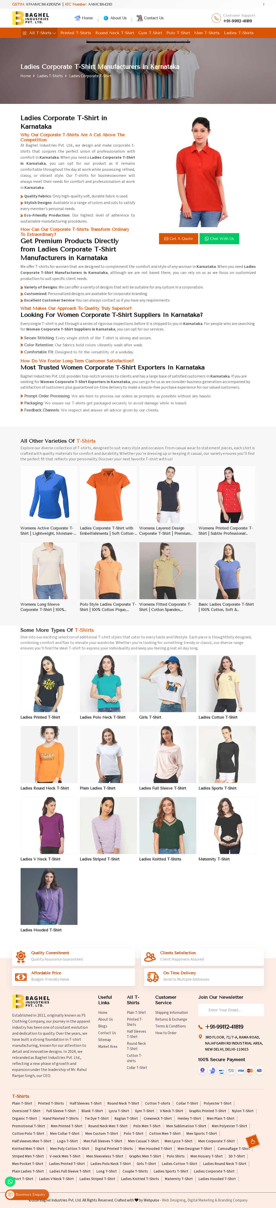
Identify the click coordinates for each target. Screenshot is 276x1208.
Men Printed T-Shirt (67, 1126)
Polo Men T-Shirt (147, 1126)
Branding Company (233, 1200)
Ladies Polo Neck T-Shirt (111, 1164)
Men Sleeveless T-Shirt (104, 1156)
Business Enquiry (25, 1195)
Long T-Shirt (106, 1171)
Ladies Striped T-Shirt (97, 1179)
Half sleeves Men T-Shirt (31, 1141)
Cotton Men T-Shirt (165, 1133)
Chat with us (220, 238)
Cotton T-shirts (134, 1058)
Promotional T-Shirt (28, 1126)
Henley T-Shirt (189, 1118)
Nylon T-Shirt (243, 1111)
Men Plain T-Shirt (220, 1118)
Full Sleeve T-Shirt (61, 1111)
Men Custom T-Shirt (101, 1133)
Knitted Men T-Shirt (28, 1148)
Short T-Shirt (22, 1179)
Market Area (107, 1046)
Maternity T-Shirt (179, 1179)
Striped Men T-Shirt (28, 1156)
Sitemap (104, 1040)
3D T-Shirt (236, 1156)
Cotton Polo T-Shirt (28, 1133)
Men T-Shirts (207, 32)
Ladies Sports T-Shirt (171, 1171)
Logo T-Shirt (67, 1141)
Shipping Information (171, 1012)
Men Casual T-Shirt (143, 1141)
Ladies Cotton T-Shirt (179, 1164)
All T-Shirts (39, 32)
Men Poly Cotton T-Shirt (69, 1148)
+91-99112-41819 (237, 21)
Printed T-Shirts (75, 32)
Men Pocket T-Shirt (27, 1164)
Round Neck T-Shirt (114, 32)
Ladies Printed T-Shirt (67, 1164)
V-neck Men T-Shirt (65, 1156)
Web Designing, (174, 1200)
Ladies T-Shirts (239, 32)
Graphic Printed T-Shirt (207, 1111)
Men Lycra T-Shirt (178, 1141)
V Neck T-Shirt (171, 1111)
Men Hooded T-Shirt (155, 1148)
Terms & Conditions (170, 1026)
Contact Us (150, 18)
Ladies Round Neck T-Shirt (224, 1164)
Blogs (102, 1026)
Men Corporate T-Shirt (216, 1141)
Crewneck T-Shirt (158, 1118)
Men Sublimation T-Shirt (186, 1126)
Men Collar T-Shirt (65, 1133)
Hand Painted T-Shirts (61, 1118)
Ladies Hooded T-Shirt (217, 1179)
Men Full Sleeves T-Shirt (103, 1141)
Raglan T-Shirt (126, 1118)
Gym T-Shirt (150, 32)
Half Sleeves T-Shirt (136, 1034)
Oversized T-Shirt (26, 1111)
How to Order (166, 1033)
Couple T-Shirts (135, 1171)
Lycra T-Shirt (119, 1111)
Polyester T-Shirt (217, 1103)
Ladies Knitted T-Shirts (140, 1179)
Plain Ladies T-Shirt (28, 1171)
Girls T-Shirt (146, 1164)
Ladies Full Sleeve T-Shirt (70, 1171)
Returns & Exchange (171, 1019)
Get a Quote (179, 238)
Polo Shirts (176, 1156)
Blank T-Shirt (92, 1111)
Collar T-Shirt (137, 1067)
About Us (115, 18)
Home (83, 18)
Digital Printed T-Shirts (114, 1148)
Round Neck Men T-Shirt (108, 1126)
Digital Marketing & (202, 1200)
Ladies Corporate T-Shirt (214, 1171)
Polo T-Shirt (178, 32)
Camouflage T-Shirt (234, 1148)
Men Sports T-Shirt (201, 1133)
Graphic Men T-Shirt (145, 1156)
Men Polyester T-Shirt (229, 1126)
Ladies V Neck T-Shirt (56, 1179)
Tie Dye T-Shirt (97, 1118)
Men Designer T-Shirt (195, 1148)
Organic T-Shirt (24, 1118)
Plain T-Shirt (136, 1012)
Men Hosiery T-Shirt (206, 1156)
